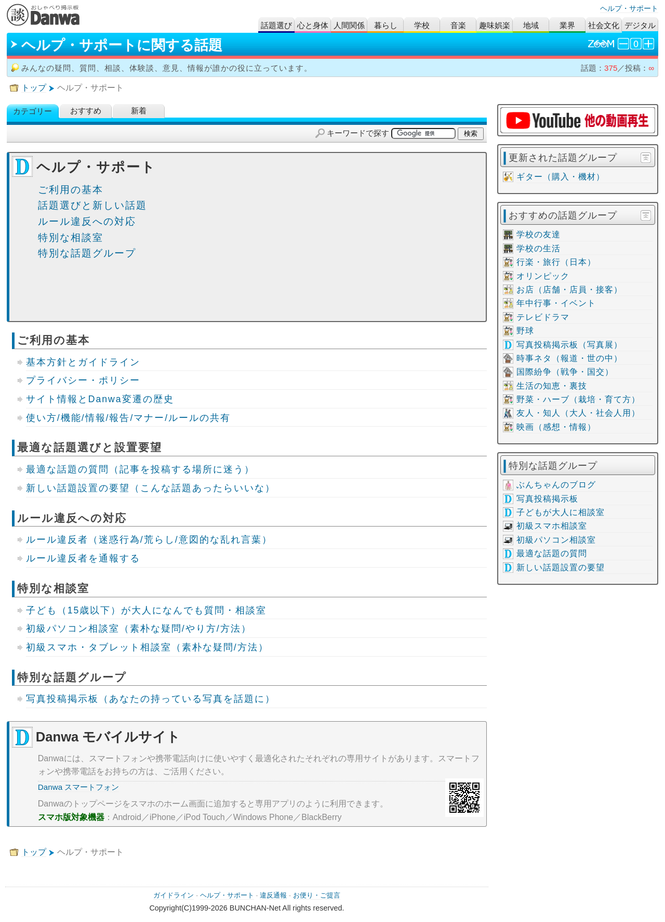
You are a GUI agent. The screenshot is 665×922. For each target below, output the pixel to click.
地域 (531, 25)
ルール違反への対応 (87, 221)
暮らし (385, 25)
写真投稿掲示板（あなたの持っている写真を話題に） (150, 699)
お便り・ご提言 (316, 895)
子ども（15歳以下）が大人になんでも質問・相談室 (146, 610)
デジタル (640, 25)
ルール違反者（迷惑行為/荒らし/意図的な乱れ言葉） (149, 539)
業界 (567, 25)
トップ (33, 87)
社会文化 (603, 25)
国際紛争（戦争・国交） (565, 371)
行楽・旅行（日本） (556, 262)
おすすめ (85, 111)
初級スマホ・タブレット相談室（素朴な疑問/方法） (147, 647)
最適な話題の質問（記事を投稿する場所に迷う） (140, 469)
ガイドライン (173, 895)
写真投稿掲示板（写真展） (569, 344)
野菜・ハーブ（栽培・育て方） (578, 399)
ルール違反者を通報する (83, 558)
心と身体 (312, 25)
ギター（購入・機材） (560, 176)
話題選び (276, 25)
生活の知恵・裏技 (551, 385)
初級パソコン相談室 (556, 539)
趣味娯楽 (494, 25)
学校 (422, 25)
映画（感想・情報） (556, 426)
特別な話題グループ (87, 253)
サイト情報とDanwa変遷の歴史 (100, 399)
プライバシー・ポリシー (83, 380)
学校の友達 (538, 234)
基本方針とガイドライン (83, 362)
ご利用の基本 (70, 189)
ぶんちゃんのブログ (556, 484)
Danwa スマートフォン (78, 787)
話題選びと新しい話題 (92, 205)
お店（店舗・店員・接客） (569, 289)
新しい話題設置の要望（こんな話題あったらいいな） (150, 488)
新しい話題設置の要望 (560, 567)
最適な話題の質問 (551, 553)
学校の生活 (538, 248)
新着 (139, 111)
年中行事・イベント (556, 303)
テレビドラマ (542, 317)
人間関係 (349, 25)
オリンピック (542, 276)
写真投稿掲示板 (547, 498)
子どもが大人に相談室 (560, 512)
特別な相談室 (70, 237)
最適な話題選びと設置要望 (89, 447)
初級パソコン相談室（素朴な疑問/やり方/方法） (138, 628)
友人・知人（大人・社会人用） (578, 412)
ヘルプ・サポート (629, 8)
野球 (525, 330)
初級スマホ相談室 (551, 525)
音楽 (458, 25)
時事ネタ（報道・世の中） (569, 358)
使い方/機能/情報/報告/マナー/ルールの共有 (128, 418)
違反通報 (273, 895)
